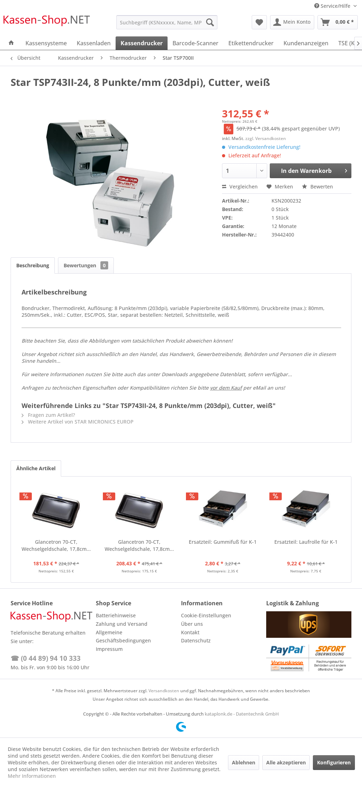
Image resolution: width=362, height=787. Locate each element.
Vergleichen (240, 186)
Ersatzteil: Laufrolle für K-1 (306, 541)
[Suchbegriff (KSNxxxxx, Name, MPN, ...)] (167, 22)
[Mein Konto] (292, 22)
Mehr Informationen (32, 776)
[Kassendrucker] (142, 43)
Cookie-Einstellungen (206, 615)
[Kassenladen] (94, 43)
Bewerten (317, 186)
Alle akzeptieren (286, 762)
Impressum (109, 649)
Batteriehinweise (116, 615)
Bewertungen (86, 265)
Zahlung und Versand (121, 623)
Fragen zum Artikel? (48, 415)
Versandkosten (163, 691)
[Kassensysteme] (46, 43)
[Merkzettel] (259, 22)
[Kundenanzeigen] (306, 43)
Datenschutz (196, 640)
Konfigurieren (334, 762)
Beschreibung (32, 265)
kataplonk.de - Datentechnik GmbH (242, 714)
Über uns (192, 623)
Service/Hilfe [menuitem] (333, 5)
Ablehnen (243, 762)
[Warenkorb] (337, 22)
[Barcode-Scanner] (195, 43)
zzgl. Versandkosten (265, 138)
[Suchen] (210, 22)
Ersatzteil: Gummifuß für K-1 (223, 541)
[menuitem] (167, 22)
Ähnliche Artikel (36, 468)
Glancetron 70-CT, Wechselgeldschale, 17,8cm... (56, 545)
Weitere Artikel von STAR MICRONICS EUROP (78, 421)
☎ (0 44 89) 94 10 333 (46, 658)
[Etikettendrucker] (251, 43)
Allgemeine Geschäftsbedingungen (123, 636)
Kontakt (190, 632)
